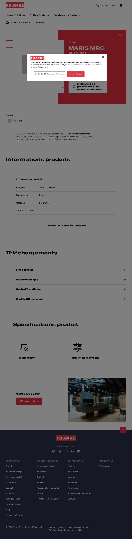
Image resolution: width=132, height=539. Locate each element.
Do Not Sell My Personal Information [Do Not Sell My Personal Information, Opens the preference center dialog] (49, 74)
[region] (66, 67)
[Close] (103, 57)
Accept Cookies (75, 74)
